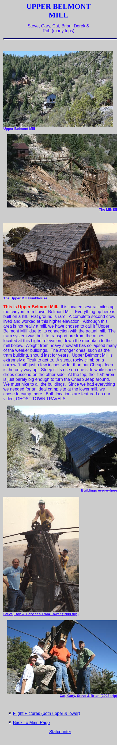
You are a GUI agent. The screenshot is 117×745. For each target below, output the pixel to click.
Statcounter (60, 731)
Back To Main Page (31, 722)
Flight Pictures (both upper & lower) (46, 713)
